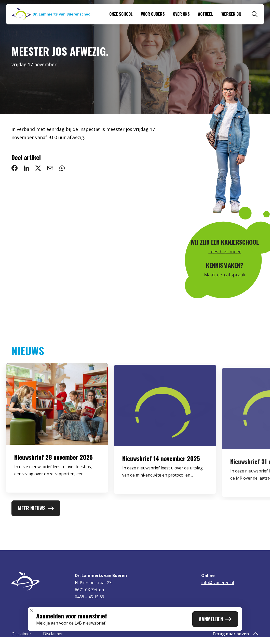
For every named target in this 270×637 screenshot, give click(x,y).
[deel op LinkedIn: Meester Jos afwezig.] (26, 168)
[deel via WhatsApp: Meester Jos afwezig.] (62, 168)
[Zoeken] (255, 14)
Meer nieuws (36, 508)
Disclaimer (21, 633)
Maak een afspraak (225, 275)
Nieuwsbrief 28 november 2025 (53, 459)
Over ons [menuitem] (181, 14)
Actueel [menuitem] (205, 14)
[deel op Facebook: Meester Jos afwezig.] (14, 168)
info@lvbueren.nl (217, 582)
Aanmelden (215, 619)
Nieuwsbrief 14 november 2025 (161, 462)
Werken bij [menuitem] (231, 14)
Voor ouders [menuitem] (153, 14)
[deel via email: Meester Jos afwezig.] (50, 168)
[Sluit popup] (31, 610)
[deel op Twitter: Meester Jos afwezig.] (38, 168)
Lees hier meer (224, 251)
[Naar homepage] (51, 14)
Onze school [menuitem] (121, 14)
